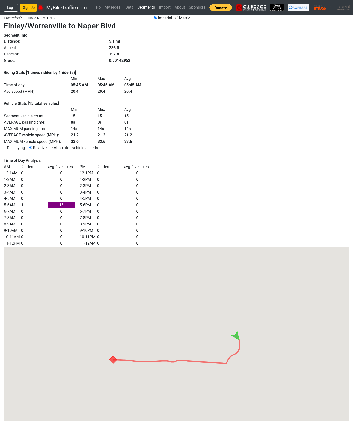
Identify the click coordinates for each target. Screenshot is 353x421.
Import (165, 7)
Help (97, 7)
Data (130, 7)
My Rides (113, 7)
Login (11, 8)
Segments (146, 7)
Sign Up (29, 8)
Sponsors (197, 7)
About (180, 7)
